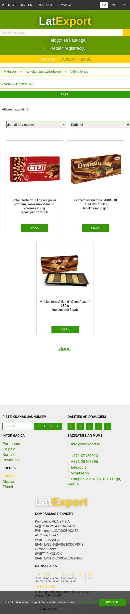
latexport (77, 467)
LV (104, 5)
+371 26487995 (83, 461)
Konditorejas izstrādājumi (43, 71)
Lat (65, 21)
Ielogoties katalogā (65, 40)
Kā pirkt (27, 4)
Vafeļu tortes (79, 71)
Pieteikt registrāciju (65, 48)
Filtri (65, 94)
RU (114, 5)
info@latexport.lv (84, 444)
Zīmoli (86, 59)
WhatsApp (78, 473)
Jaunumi (68, 59)
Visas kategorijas (18, 84)
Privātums (65, 4)
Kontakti (45, 4)
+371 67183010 (83, 456)
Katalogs (46, 59)
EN (124, 5)
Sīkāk (34, 228)
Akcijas (8, 481)
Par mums (9, 4)
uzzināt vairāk (85, 602)
